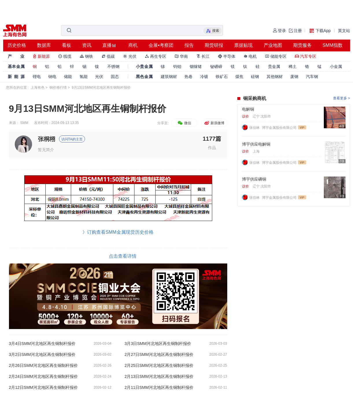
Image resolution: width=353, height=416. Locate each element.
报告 (189, 45)
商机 (133, 45)
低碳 (108, 56)
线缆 (64, 56)
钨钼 (177, 66)
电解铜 (248, 109)
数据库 (44, 45)
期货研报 (214, 45)
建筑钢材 (169, 76)
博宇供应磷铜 (254, 179)
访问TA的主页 (72, 139)
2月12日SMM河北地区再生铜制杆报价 (43, 387)
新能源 (41, 56)
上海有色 (38, 88)
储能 (68, 76)
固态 (115, 76)
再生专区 (155, 56)
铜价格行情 (58, 88)
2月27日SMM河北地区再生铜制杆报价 (159, 354)
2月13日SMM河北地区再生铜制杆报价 (159, 376)
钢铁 (86, 56)
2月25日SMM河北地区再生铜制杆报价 (159, 365)
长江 (203, 56)
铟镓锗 (196, 66)
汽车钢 (312, 76)
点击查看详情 (122, 256)
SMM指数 (333, 45)
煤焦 (239, 76)
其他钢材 (275, 76)
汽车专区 (305, 56)
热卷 (188, 76)
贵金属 (274, 66)
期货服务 (302, 45)
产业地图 (273, 45)
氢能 (84, 76)
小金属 (336, 66)
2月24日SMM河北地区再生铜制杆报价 (43, 376)
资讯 (86, 45)
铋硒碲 (216, 66)
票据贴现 (243, 45)
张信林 (254, 128)
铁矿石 (222, 76)
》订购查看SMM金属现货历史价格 (117, 232)
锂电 (37, 76)
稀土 (293, 66)
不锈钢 (113, 66)
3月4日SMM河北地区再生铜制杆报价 (42, 343)
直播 (107, 45)
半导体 (226, 56)
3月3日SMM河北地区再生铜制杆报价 (158, 343)
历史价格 (17, 45)
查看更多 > (341, 98)
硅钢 (255, 76)
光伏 (129, 56)
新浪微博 (214, 123)
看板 (66, 45)
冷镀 (204, 76)
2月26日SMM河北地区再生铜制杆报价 (43, 365)
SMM (24, 123)
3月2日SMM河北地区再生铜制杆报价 (42, 354)
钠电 (52, 76)
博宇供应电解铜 (256, 144)
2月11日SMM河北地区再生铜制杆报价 (159, 387)
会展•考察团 (161, 45)
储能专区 (276, 56)
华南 (181, 56)
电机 (250, 56)
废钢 (294, 76)
